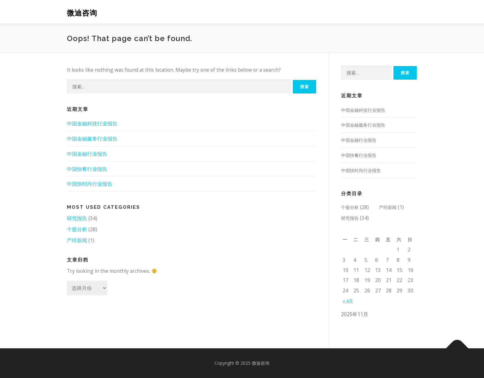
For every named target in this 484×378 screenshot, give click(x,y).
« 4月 (348, 301)
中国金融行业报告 (87, 153)
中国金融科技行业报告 (92, 123)
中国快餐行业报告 (87, 168)
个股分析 (77, 229)
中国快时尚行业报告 (89, 183)
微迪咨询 (82, 13)
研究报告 (77, 218)
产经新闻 (77, 240)
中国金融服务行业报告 (92, 138)
